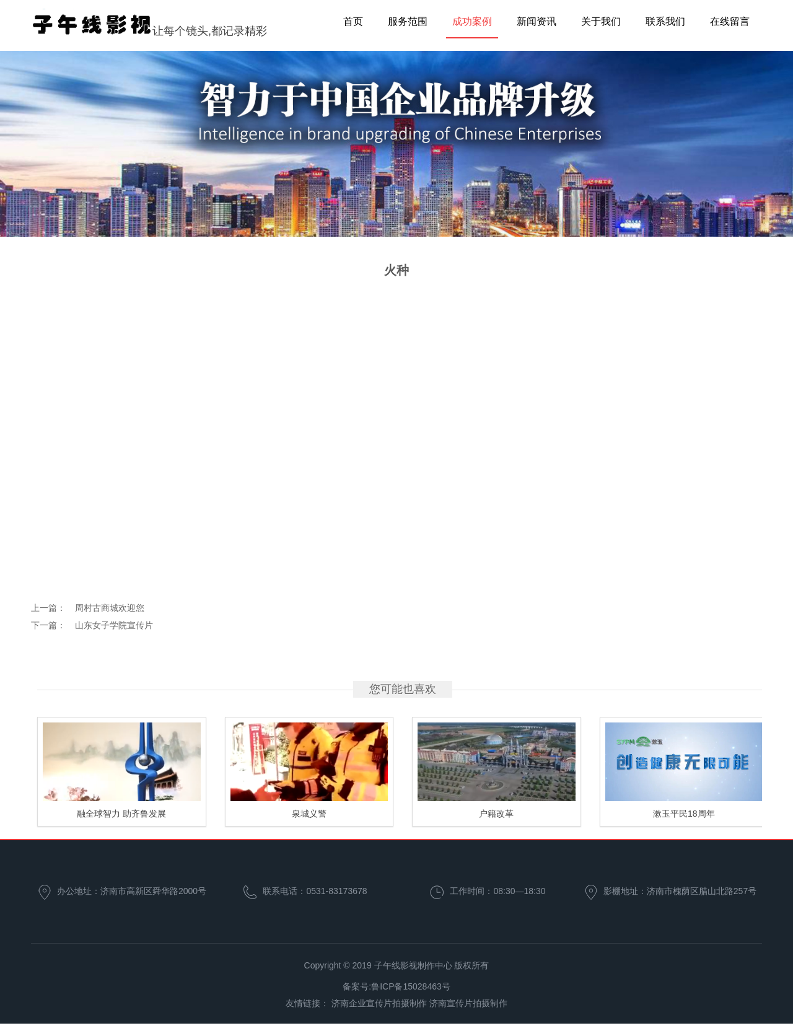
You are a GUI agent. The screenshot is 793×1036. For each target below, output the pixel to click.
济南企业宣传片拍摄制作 (379, 1003)
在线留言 (730, 21)
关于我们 (601, 21)
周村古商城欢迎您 (109, 608)
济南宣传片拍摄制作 (468, 1003)
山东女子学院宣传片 (114, 625)
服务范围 (407, 21)
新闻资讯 (536, 21)
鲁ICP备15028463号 (410, 986)
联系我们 (665, 21)
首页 (353, 21)
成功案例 (472, 21)
